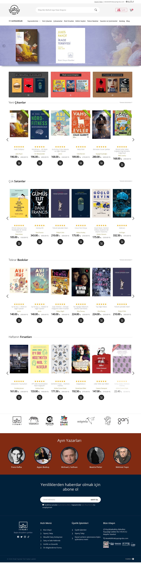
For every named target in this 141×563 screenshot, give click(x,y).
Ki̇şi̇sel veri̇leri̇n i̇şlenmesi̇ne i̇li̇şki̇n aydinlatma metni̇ (88, 539)
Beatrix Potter (96, 467)
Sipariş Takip (98, 2)
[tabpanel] (70, 45)
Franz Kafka (16, 467)
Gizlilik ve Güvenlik (50, 545)
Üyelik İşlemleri (80, 530)
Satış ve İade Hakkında (51, 541)
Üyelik (121, 10)
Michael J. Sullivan (69, 467)
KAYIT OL (94, 500)
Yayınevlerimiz (34, 21)
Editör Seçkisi (80, 21)
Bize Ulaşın (47, 530)
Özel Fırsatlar (69, 21)
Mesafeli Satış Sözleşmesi (52, 538)
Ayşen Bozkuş (43, 467)
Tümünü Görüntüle (126, 102)
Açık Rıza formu (87, 505)
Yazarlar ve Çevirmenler (109, 21)
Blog (128, 21)
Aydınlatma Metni (64, 505)
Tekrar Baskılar (92, 21)
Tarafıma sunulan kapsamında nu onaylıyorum (68, 506)
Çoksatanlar (57, 21)
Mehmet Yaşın (122, 467)
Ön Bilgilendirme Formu (52, 548)
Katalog (122, 21)
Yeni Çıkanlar (47, 21)
